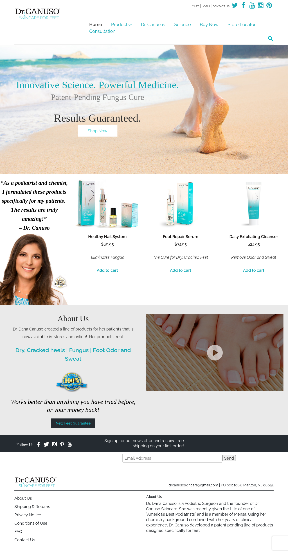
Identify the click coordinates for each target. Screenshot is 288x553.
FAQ (18, 531)
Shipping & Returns (32, 506)
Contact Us (221, 6)
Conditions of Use (30, 523)
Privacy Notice (27, 515)
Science (182, 24)
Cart (195, 6)
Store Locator (242, 24)
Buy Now (209, 24)
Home (95, 24)
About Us (23, 498)
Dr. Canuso (152, 24)
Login (206, 6)
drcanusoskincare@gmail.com (193, 485)
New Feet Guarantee (73, 423)
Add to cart (107, 270)
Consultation (102, 31)
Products (120, 24)
